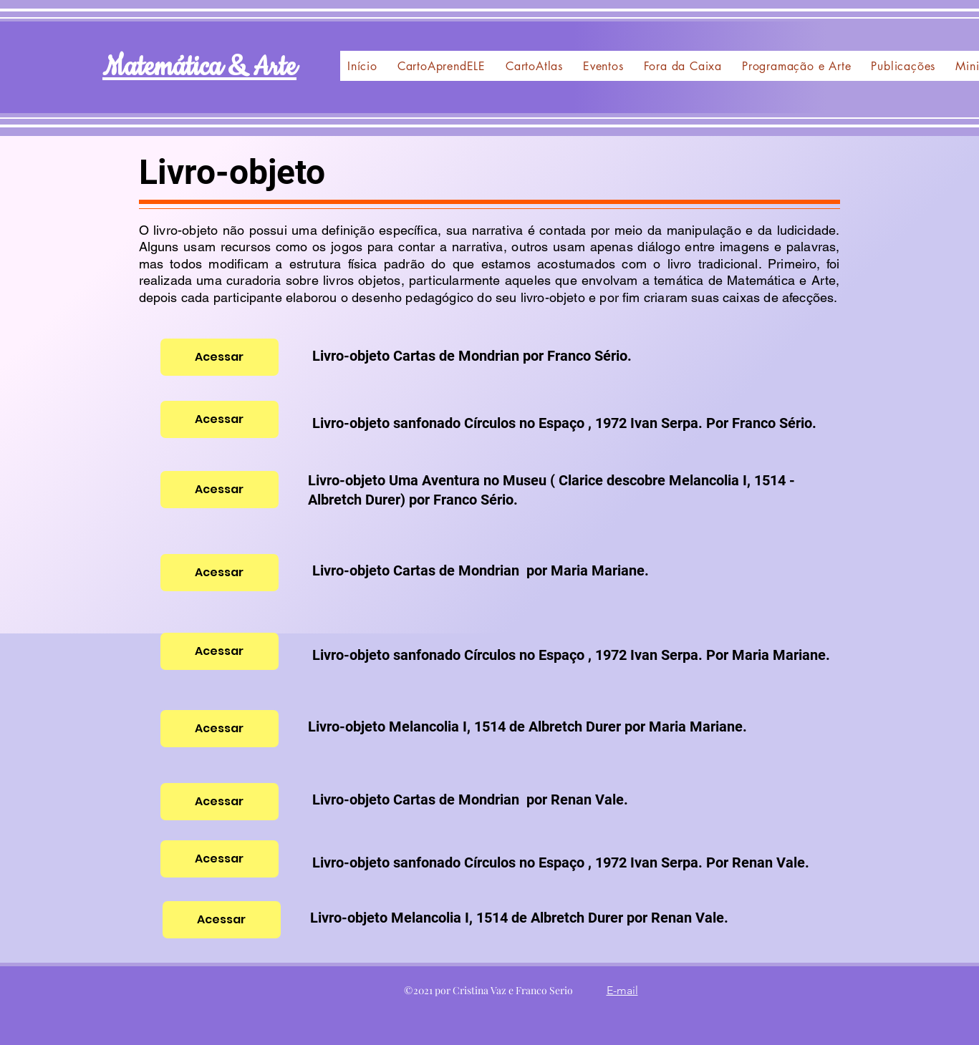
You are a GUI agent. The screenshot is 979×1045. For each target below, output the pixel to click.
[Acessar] (219, 357)
